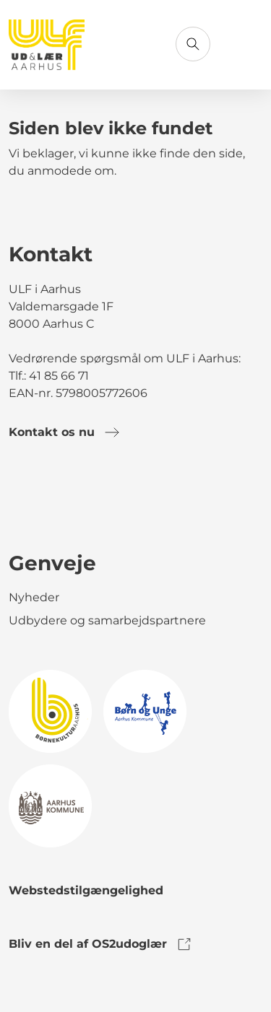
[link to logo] (50, 710)
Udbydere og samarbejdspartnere (107, 620)
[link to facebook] (20, 500)
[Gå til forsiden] (47, 44)
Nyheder (34, 597)
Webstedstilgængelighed (86, 890)
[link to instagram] (60, 500)
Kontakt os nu (65, 432)
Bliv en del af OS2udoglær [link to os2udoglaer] (101, 944)
